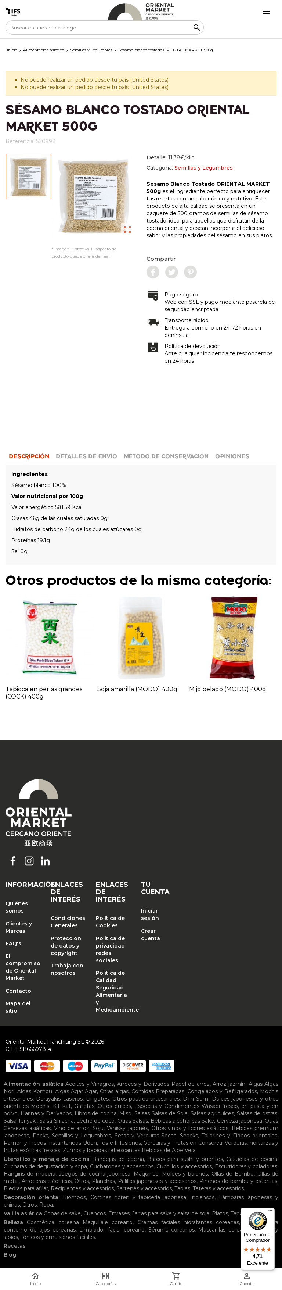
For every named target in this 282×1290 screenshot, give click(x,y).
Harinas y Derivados (46, 1113)
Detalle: (171, 157)
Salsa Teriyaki (20, 1120)
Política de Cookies (110, 922)
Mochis (40, 1106)
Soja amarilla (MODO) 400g (137, 689)
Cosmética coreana (53, 1222)
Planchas (103, 1181)
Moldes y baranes (185, 1173)
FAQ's (13, 943)
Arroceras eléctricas (47, 1181)
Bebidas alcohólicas (175, 1120)
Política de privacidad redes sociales (110, 949)
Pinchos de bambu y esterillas (238, 1181)
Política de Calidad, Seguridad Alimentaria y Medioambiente (113, 991)
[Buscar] (105, 27)
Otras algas (114, 1091)
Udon (90, 1143)
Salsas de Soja (170, 1113)
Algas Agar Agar (76, 1091)
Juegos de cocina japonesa (94, 1173)
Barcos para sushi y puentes (185, 1159)
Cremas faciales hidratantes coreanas (188, 1222)
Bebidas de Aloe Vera (169, 1150)
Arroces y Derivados (143, 1084)
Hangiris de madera (29, 1173)
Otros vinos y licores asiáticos (189, 1128)
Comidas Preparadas (157, 1091)
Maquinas (146, 1173)
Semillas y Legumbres (203, 167)
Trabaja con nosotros (67, 969)
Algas (256, 1084)
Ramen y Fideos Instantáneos (42, 1143)
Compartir (161, 258)
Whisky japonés (127, 1128)
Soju (98, 1128)
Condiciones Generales (68, 922)
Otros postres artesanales (146, 1098)
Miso (125, 1113)
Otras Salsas (133, 1120)
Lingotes (97, 1098)
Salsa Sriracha (56, 1120)
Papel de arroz (190, 1084)
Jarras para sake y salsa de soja (170, 1213)
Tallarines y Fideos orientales (239, 1135)
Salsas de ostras (257, 1113)
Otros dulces (114, 1106)
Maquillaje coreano (108, 1222)
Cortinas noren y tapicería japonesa (138, 1197)
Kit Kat (62, 1106)
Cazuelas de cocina (251, 1159)
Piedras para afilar (26, 1188)
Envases (119, 1213)
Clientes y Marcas (19, 927)
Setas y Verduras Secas (146, 1135)
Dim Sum (195, 1098)
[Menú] (270, 1212)
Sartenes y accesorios (144, 1188)
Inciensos (202, 1197)
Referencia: (20, 141)
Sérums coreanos (171, 1229)
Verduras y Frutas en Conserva (183, 1143)
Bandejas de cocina (118, 1159)
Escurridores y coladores (246, 1166)
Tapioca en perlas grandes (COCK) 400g (44, 693)
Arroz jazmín (229, 1084)
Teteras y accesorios (218, 1188)
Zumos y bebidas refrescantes (101, 1150)
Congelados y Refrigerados (222, 1091)
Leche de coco (95, 1120)
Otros (82, 1181)
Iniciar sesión (150, 914)
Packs (40, 1135)
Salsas (142, 1113)
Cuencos (94, 1213)
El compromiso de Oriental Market (23, 967)
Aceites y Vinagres (89, 1084)
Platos (220, 1213)
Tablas (182, 1188)
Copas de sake (62, 1213)
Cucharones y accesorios (121, 1166)
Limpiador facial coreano (111, 1229)
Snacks (189, 1135)
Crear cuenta (150, 935)
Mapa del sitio (18, 1007)
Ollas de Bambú (233, 1173)
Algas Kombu (34, 1091)
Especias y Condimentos (166, 1106)
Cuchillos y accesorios (184, 1166)
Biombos (74, 1197)
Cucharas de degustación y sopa (45, 1166)
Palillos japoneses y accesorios (157, 1181)
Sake (208, 1120)
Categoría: (190, 167)
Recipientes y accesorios (82, 1188)
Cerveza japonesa (239, 1120)
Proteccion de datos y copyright (66, 945)
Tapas (238, 1213)
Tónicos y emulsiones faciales (58, 1237)
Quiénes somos (17, 907)
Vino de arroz (71, 1128)
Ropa (46, 1204)
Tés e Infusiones (120, 1143)
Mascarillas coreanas (225, 1229)
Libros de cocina (96, 1113)
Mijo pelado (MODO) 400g (227, 689)
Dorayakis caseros (59, 1098)
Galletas (84, 1106)
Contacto (18, 991)
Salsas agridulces (212, 1113)
